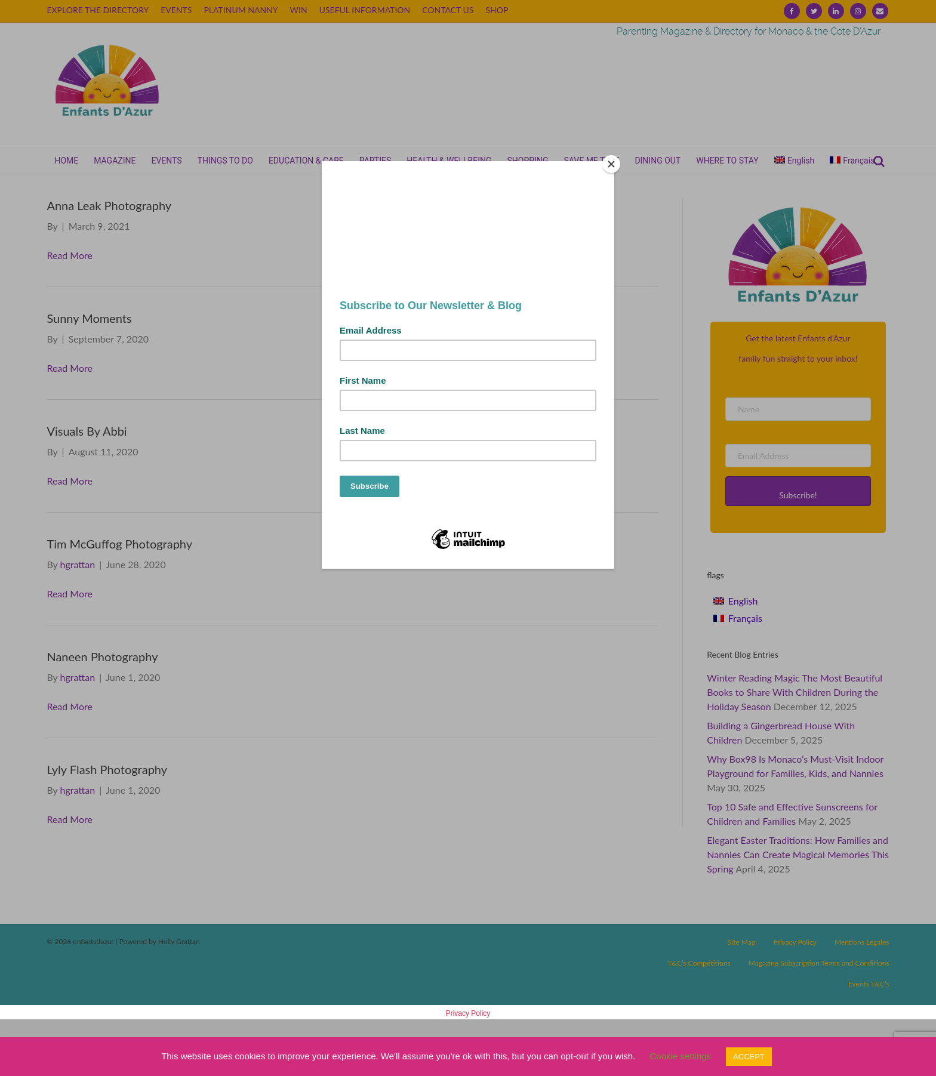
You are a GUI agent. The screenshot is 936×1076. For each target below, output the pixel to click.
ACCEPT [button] (749, 1056)
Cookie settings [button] (681, 1056)
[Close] (611, 164)
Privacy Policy (468, 1013)
